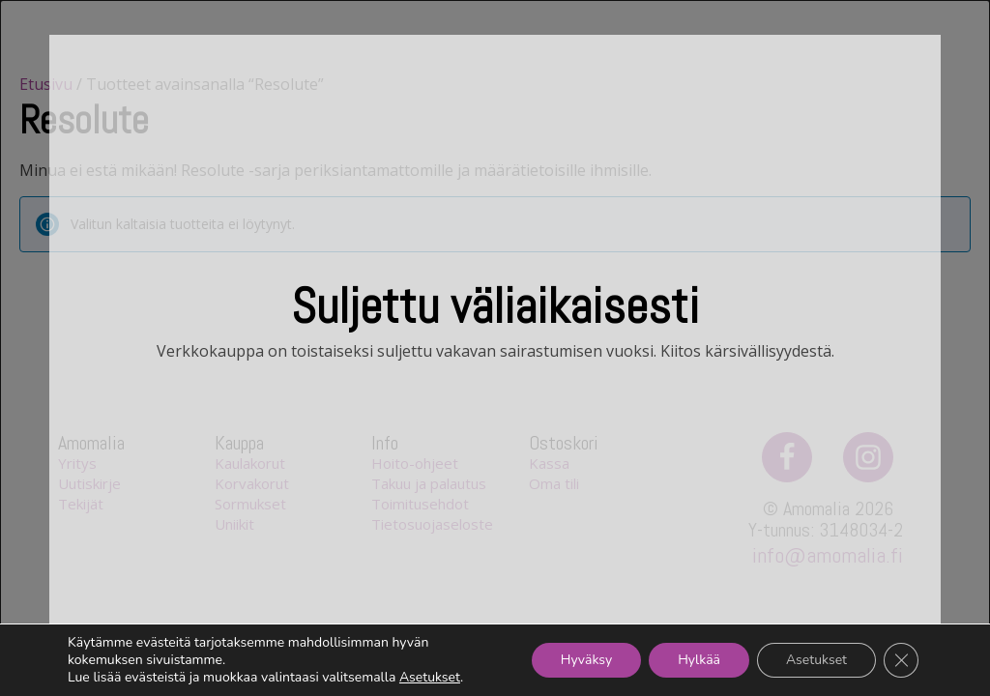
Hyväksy (586, 660)
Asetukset (429, 677)
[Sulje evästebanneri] (901, 660)
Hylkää (699, 660)
